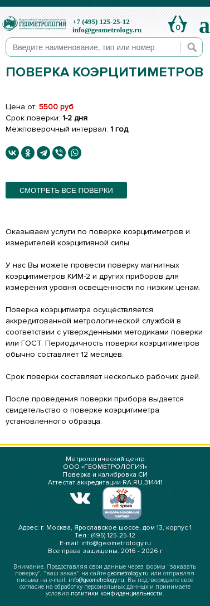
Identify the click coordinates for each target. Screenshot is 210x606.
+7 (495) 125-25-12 (101, 21)
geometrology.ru (128, 573)
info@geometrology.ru (106, 30)
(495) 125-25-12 (113, 535)
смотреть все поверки (66, 190)
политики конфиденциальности (117, 593)
